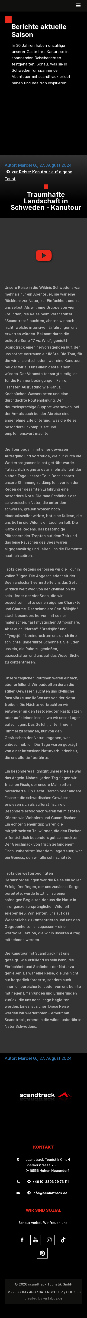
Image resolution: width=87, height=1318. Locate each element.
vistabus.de (52, 1298)
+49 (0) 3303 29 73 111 (50, 1182)
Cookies (73, 1292)
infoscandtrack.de (49, 1193)
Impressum (16, 1292)
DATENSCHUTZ (51, 1292)
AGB (32, 1292)
